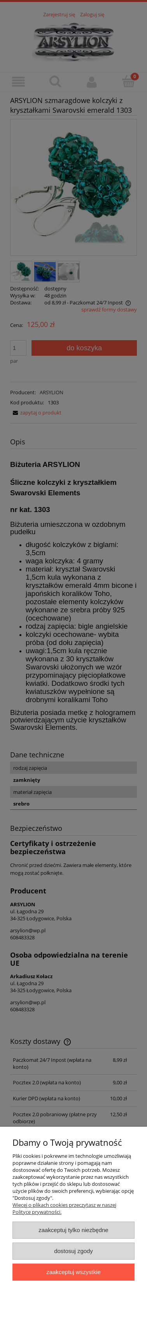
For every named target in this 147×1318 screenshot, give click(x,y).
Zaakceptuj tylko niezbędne (73, 1230)
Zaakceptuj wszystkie (73, 1272)
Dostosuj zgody (73, 1251)
